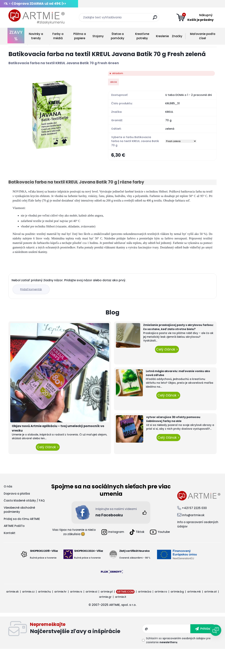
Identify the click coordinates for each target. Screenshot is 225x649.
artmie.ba (144, 591)
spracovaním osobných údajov (184, 638)
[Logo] (36, 17)
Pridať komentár (31, 289)
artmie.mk (194, 591)
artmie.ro (161, 591)
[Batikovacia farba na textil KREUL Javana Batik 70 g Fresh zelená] (52, 115)
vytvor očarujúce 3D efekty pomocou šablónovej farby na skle (173, 419)
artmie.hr (60, 591)
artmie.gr (105, 597)
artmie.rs (76, 591)
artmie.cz (28, 591)
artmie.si (91, 591)
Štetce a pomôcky (117, 36)
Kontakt (9, 533)
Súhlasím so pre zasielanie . (178, 640)
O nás (8, 486)
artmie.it (120, 597)
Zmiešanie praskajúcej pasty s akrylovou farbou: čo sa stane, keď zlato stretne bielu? (178, 327)
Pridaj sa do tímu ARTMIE (22, 519)
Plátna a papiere (79, 36)
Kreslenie (162, 36)
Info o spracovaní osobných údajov (197, 524)
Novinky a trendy (36, 36)
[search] (155, 19)
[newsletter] (204, 628)
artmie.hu (44, 591)
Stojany (98, 36)
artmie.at (210, 591)
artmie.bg (177, 591)
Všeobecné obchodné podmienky (19, 510)
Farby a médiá (57, 36)
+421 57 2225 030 (194, 508)
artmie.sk (12, 591)
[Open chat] (215, 630)
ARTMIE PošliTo (14, 526)
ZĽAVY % (15, 35)
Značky (177, 36)
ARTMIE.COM (125, 591)
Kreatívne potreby (142, 36)
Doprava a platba (17, 494)
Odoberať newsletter (86, 628)
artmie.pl (107, 591)
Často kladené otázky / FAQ (24, 500)
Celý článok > (48, 447)
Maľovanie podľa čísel (202, 36)
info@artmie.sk (193, 515)
